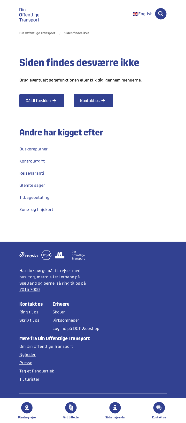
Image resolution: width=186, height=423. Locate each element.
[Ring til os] (31, 312)
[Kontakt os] (93, 100)
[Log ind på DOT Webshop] (76, 328)
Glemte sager (32, 185)
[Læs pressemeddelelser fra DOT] (54, 362)
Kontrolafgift (32, 161)
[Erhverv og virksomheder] (76, 320)
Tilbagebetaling (34, 197)
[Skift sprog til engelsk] (143, 14)
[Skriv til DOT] (31, 320)
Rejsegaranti (31, 173)
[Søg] (161, 14)
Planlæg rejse (27, 410)
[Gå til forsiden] (41, 100)
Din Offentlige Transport (37, 33)
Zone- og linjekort (36, 209)
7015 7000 (29, 289)
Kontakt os (159, 410)
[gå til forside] (32, 14)
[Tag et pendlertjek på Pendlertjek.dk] (54, 371)
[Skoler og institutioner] (76, 312)
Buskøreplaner (33, 149)
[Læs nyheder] (54, 354)
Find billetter (71, 410)
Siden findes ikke (76, 33)
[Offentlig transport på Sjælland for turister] (54, 379)
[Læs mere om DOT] (54, 346)
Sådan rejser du (115, 410)
